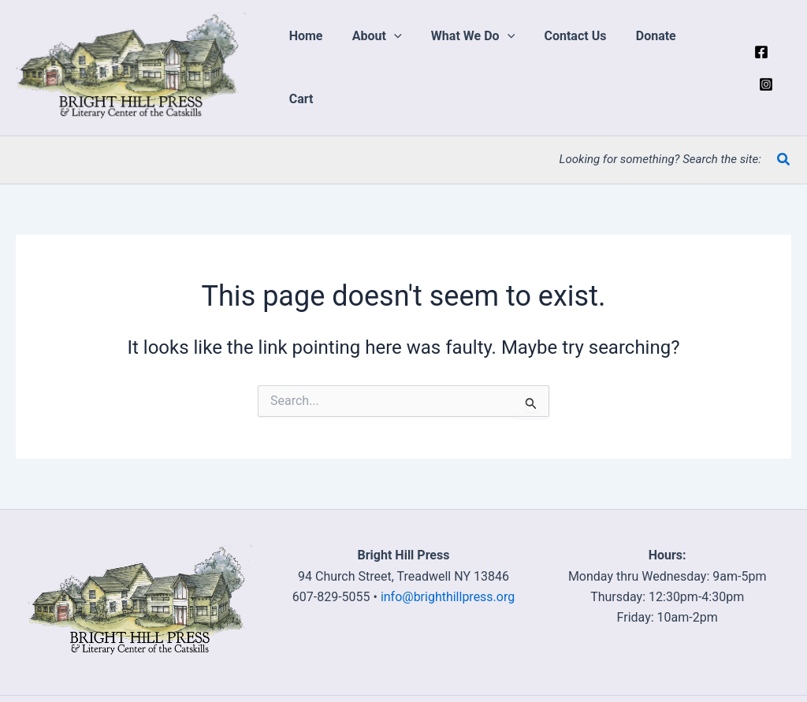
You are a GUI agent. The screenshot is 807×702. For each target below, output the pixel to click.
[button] (388, 67)
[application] (406, 67)
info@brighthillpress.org (448, 596)
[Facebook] (760, 68)
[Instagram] (784, 68)
